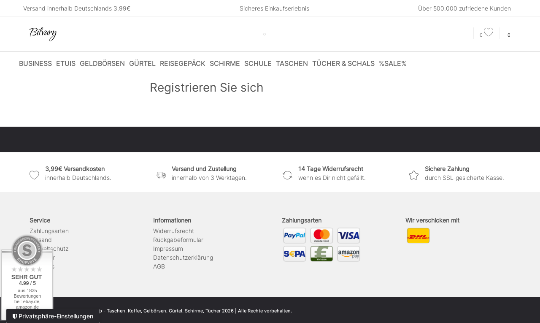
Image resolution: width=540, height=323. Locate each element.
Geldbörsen (102, 63)
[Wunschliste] (486, 35)
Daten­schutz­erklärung (183, 257)
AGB (159, 266)
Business (35, 63)
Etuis (66, 63)
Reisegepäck (182, 63)
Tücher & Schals (343, 63)
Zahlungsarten (49, 230)
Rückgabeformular (178, 239)
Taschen (292, 63)
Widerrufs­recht (173, 230)
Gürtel (142, 63)
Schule (258, 63)
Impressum (168, 248)
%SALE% (393, 63)
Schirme (225, 63)
